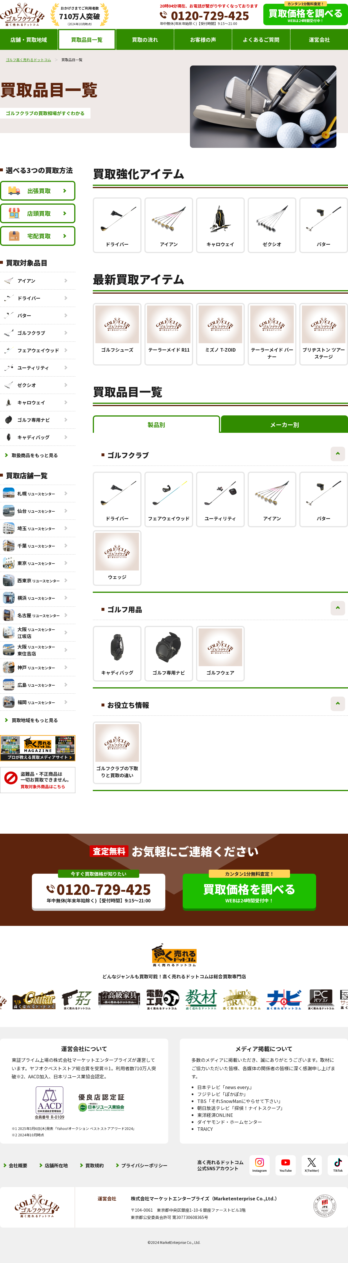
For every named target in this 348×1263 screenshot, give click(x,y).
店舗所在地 (56, 1165)
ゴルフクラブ (24, 332)
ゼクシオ (19, 385)
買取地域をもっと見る (35, 720)
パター (17, 315)
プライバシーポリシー (144, 1165)
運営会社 (319, 39)
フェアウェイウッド (31, 350)
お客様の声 (203, 39)
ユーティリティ (26, 367)
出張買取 (29, 191)
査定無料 (109, 851)
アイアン (19, 280)
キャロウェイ (24, 402)
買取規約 (94, 1165)
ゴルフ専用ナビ (26, 419)
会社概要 (18, 1165)
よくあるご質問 (261, 39)
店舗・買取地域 (28, 39)
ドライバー (22, 298)
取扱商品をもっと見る (35, 455)
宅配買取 (29, 236)
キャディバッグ (26, 437)
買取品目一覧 (86, 39)
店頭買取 (29, 213)
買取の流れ (145, 39)
